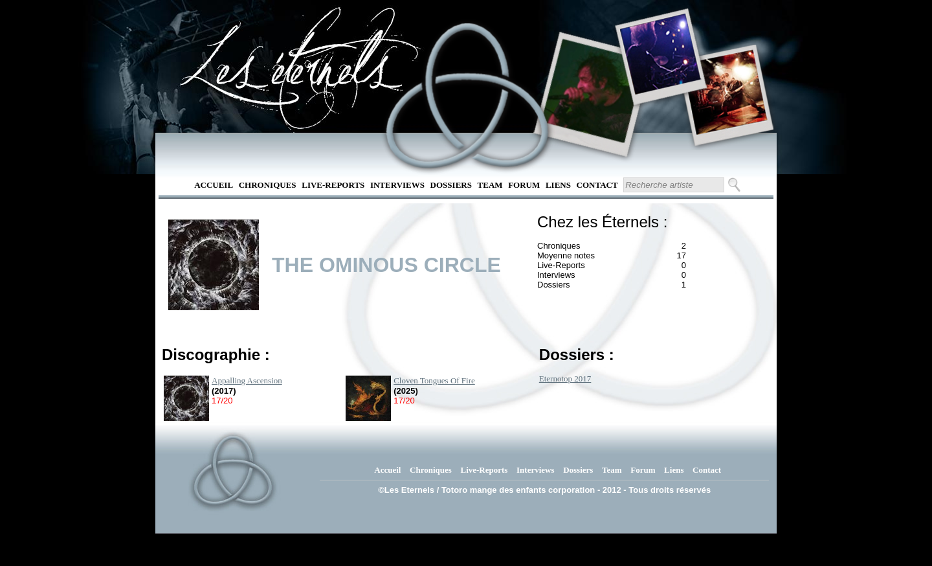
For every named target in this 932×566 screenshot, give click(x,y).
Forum (524, 185)
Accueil (213, 185)
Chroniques (267, 185)
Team (490, 185)
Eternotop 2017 (565, 378)
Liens (558, 185)
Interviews (397, 185)
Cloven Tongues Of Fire (434, 380)
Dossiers (451, 185)
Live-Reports (333, 185)
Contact (597, 185)
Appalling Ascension (247, 380)
